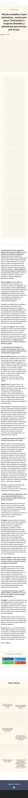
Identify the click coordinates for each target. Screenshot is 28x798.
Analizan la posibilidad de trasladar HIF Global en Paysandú (20, 706)
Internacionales (14, 9)
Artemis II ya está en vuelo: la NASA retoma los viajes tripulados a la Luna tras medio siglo (20, 737)
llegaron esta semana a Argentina (10, 256)
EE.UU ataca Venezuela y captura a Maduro (7, 760)
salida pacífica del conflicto (11, 273)
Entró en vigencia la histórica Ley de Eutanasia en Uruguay (7, 705)
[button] (26, 2)
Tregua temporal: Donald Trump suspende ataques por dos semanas (7, 729)
